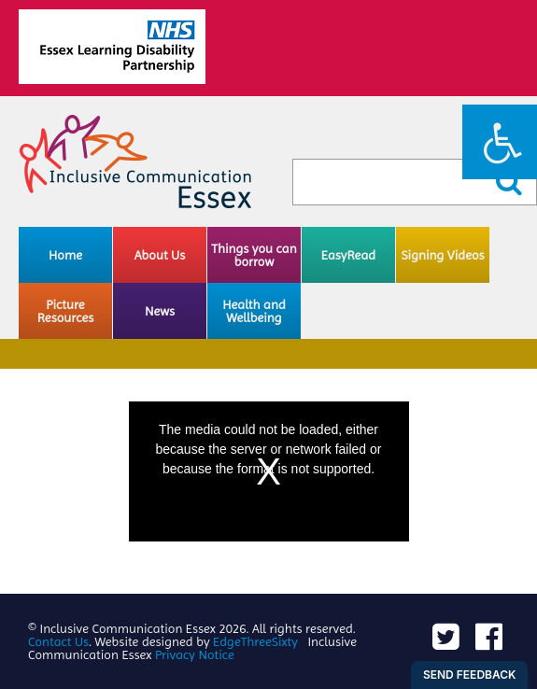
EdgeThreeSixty (255, 641)
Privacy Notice (194, 654)
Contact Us (58, 641)
